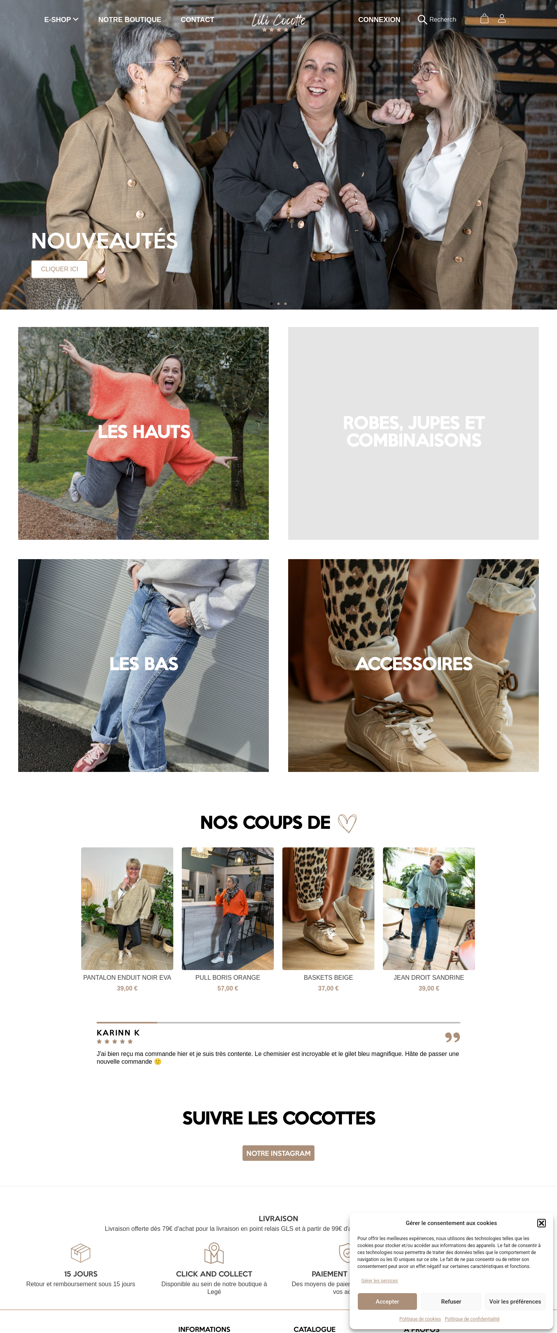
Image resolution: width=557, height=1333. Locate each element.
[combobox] (441, 19)
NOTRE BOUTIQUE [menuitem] (129, 20)
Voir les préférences (515, 1301)
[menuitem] (62, 19)
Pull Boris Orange (288, 977)
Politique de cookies (420, 1319)
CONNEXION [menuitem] (379, 20)
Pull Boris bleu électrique (87, 977)
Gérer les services (379, 1280)
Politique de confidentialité (472, 1319)
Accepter (387, 1301)
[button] (541, 1223)
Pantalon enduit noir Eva (187, 977)
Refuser (451, 1301)
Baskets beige (388, 977)
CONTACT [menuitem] (197, 20)
